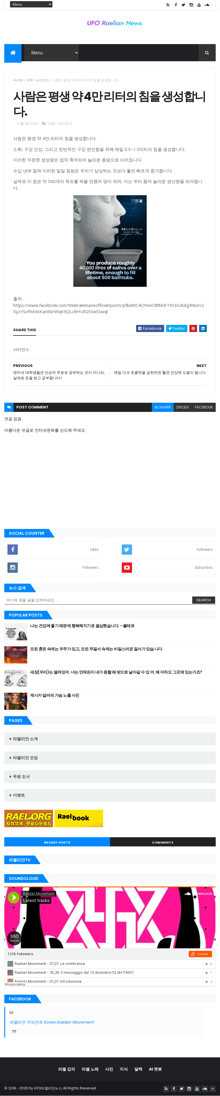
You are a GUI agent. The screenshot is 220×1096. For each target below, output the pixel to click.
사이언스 (43, 80)
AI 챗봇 (155, 1069)
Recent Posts (57, 842)
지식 (124, 1069)
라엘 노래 (90, 1069)
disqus (182, 407)
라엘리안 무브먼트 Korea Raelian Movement (51, 1022)
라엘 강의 (66, 1069)
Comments (162, 842)
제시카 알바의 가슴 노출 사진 (54, 695)
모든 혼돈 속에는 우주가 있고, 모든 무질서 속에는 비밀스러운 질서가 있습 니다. (96, 649)
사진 (109, 1069)
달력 (138, 1069)
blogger (163, 407)
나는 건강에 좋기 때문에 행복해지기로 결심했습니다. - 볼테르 (82, 626)
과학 (29, 80)
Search (204, 600)
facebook (204, 407)
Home (18, 80)
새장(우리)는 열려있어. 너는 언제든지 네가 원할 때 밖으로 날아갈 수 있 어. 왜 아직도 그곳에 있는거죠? (116, 672)
